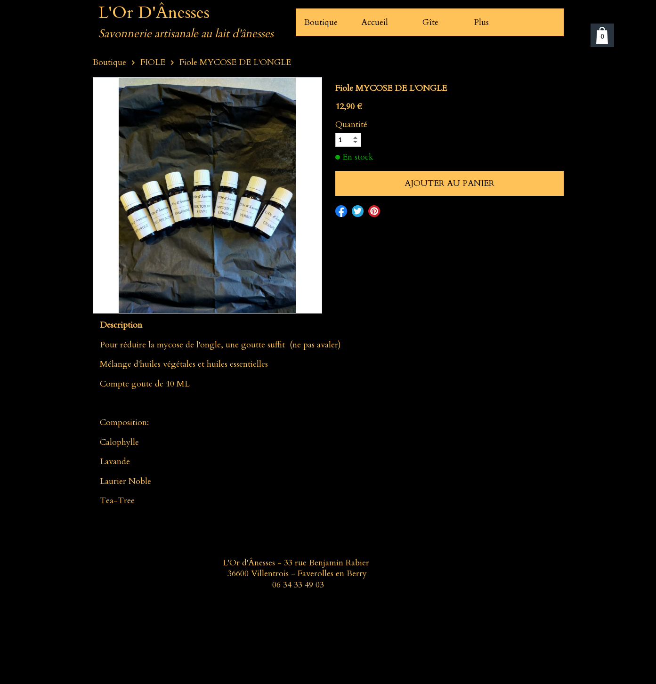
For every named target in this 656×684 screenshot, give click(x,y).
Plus (481, 22)
